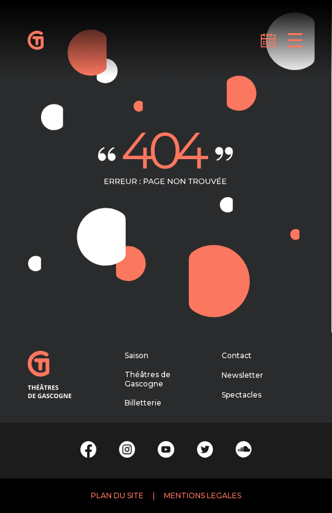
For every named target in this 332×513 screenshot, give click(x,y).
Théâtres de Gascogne (148, 379)
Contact (237, 355)
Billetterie (143, 402)
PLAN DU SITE (117, 495)
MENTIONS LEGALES (202, 495)
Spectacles (241, 394)
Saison (137, 355)
